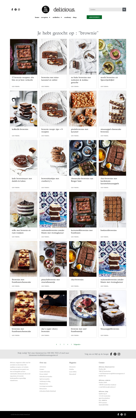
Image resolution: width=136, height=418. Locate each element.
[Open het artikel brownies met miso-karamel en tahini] (53, 64)
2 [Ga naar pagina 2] (60, 344)
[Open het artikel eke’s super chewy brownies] (53, 313)
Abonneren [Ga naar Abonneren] (72, 367)
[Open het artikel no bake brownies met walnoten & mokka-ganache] (82, 64)
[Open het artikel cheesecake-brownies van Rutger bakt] (82, 165)
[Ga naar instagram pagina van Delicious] (18, 9)
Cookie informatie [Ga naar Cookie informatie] (45, 372)
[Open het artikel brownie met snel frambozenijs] (82, 313)
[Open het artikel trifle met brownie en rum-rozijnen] (23, 215)
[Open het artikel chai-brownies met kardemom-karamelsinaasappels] (112, 165)
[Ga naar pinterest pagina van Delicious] (15, 9)
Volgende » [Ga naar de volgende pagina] (77, 344)
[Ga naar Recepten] (44, 17)
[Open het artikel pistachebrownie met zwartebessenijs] (53, 264)
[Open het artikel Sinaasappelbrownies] (112, 313)
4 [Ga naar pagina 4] (67, 344)
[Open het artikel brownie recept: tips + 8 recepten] (53, 114)
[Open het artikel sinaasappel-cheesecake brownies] (112, 114)
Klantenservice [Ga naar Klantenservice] (44, 384)
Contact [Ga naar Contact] (42, 369)
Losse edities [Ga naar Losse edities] (72, 372)
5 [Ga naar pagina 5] (71, 344)
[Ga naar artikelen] (56, 17)
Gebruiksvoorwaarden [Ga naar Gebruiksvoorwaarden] (46, 376)
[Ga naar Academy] (67, 17)
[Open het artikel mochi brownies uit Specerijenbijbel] (112, 64)
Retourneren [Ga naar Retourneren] (43, 388)
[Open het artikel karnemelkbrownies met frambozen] (82, 215)
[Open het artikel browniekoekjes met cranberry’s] (53, 165)
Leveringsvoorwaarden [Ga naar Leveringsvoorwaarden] (46, 386)
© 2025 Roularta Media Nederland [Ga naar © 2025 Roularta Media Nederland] (20, 414)
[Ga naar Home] (37, 17)
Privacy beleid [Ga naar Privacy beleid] (44, 374)
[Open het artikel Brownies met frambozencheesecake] (23, 264)
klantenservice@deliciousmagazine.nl (43, 355)
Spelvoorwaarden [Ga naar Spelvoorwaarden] (44, 379)
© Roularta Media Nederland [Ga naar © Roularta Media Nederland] (48, 391)
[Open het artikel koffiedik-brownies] (23, 114)
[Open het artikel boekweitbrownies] (112, 215)
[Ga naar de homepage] (45, 9)
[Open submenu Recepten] (49, 17)
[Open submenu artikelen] (61, 17)
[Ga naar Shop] (74, 17)
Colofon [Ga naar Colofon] (71, 369)
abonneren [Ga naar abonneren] (94, 17)
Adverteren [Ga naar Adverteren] (43, 367)
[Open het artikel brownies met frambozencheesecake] (23, 313)
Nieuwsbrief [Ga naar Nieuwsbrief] (72, 374)
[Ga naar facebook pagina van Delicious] (11, 9)
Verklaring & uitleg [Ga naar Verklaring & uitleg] (45, 381)
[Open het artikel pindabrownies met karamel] (82, 114)
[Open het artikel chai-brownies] (82, 264)
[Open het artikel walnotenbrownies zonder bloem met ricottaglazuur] (53, 215)
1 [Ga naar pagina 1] (56, 344)
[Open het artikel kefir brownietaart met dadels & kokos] (23, 165)
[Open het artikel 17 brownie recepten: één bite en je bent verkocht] (23, 64)
